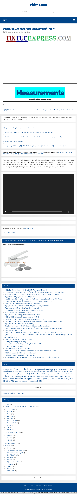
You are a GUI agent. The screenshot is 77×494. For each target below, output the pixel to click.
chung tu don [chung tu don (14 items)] (39, 369)
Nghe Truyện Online (13, 462)
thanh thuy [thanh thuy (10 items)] (34, 378)
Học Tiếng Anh (12, 455)
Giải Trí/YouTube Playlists (15, 453)
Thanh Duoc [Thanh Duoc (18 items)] (14, 379)
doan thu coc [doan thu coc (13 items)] (63, 369)
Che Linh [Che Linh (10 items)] (32, 369)
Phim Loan (38, 5)
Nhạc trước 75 (11, 423)
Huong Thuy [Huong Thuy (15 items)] (68, 371)
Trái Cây (9, 468)
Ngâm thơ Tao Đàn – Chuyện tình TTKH (18, 339)
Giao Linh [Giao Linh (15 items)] (25, 371)
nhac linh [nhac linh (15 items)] (64, 374)
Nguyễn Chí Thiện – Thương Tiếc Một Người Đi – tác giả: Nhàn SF (27, 306)
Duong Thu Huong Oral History (15, 342)
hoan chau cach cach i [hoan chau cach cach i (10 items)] (34, 371)
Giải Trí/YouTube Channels (16, 451)
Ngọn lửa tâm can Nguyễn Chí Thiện (17, 348)
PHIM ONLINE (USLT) (12, 433)
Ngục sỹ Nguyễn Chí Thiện (14, 330)
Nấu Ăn (9, 460)
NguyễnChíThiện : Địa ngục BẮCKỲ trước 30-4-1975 (22, 315)
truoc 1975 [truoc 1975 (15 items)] (18, 381)
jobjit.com (41, 152)
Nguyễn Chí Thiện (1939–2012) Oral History (19, 324)
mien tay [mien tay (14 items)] (15, 374)
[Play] (5, 212)
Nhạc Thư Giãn (12, 421)
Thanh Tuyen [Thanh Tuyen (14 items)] (41, 379)
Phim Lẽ (9, 438)
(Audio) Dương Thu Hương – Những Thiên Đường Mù (23, 344)
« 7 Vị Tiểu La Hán (9, 110)
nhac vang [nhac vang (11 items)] (18, 376)
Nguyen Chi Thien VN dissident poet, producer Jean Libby (25, 319)
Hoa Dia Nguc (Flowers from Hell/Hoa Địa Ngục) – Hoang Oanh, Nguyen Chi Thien (33, 299)
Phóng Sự (10, 464)
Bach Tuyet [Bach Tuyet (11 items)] (6, 369)
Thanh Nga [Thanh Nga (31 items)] (25, 378)
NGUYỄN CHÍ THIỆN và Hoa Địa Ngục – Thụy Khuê (22, 303)
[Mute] (68, 212)
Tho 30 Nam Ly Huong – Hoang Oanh (18, 312)
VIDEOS (7, 445)
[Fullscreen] (71, 212)
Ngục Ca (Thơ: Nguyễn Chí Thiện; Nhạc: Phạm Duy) (22, 297)
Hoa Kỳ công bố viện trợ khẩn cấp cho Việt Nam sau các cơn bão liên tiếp (28, 132)
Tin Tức (9, 466)
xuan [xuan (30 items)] (39, 380)
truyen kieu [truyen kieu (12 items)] (31, 381)
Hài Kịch (9, 412)
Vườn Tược (10, 471)
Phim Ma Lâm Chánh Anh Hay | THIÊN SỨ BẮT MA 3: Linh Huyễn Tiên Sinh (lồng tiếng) (34, 292)
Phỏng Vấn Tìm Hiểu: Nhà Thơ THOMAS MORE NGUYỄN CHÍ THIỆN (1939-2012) (32, 357)
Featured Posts (36, 486)
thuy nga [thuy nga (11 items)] (48, 379)
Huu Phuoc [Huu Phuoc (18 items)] (7, 374)
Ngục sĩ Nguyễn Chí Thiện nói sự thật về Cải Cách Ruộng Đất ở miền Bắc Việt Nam (33, 328)
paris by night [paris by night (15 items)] (49, 376)
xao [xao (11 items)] (36, 381)
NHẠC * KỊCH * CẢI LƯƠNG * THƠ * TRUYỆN (20, 406)
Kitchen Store (28, 228)
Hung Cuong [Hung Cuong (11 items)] (52, 371)
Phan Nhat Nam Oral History (14, 346)
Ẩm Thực (10, 448)
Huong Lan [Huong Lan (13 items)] (59, 371)
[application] (38, 194)
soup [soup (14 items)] (61, 376)
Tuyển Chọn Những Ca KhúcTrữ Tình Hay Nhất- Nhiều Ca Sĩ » (53, 110)
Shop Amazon (48, 486)
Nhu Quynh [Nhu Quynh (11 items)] (41, 376)
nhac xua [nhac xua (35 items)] (26, 376)
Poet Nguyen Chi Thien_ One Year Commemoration (22, 308)
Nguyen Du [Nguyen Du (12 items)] (49, 374)
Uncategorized (10, 443)
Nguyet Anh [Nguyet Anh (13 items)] (57, 374)
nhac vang (8, 104)
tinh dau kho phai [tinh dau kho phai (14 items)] (57, 379)
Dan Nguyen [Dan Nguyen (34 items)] (51, 369)
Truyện (9, 430)
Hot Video (10, 457)
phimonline (19, 32)
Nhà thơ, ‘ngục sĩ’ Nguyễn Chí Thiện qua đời (20, 355)
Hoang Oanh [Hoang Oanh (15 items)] (44, 371)
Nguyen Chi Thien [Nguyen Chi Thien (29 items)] (36, 373)
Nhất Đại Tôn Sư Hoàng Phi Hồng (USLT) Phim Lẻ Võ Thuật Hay (26, 290)
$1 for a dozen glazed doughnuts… (14, 141)
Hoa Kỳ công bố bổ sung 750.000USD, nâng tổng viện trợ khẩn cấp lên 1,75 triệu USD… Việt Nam (35, 146)
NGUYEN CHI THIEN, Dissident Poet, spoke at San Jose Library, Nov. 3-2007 (30, 351)
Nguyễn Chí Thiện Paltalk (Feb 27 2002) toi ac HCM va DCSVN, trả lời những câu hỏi (33, 321)
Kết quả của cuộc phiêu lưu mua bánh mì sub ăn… (20, 128)
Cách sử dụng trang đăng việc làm (31, 154)
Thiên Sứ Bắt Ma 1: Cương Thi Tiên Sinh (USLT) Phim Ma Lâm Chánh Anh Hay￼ (32, 294)
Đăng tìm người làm (10, 393)
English (7, 404)
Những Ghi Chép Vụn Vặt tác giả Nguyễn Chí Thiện (22, 317)
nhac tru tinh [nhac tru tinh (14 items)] (10, 376)
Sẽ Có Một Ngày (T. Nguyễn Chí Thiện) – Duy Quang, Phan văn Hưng (28, 301)
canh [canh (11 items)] (11, 369)
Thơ (8, 427)
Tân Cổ (9, 425)
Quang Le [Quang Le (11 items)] (56, 376)
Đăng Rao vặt (22, 393)
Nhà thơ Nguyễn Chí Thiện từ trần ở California (20, 353)
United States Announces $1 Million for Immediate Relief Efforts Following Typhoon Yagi (33, 137)
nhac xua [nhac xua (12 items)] (35, 376)
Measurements (40, 93)
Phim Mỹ (10, 440)
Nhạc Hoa (10, 416)
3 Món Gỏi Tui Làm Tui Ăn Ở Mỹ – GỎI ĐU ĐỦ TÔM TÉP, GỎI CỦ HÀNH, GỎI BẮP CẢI (33, 333)
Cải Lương (10, 409)
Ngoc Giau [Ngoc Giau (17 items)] (22, 374)
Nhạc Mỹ (10, 418)
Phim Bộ (9, 436)
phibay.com (61, 152)
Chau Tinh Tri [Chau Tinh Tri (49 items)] (21, 369)
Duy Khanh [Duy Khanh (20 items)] (11, 371)
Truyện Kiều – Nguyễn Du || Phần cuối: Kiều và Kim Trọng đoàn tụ (27, 326)
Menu (4, 20)
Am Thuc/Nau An (9, 232)
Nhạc (28, 32)
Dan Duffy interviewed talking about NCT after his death (24, 310)
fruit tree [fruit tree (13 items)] (18, 371)
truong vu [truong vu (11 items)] (24, 381)
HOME (26, 486)
